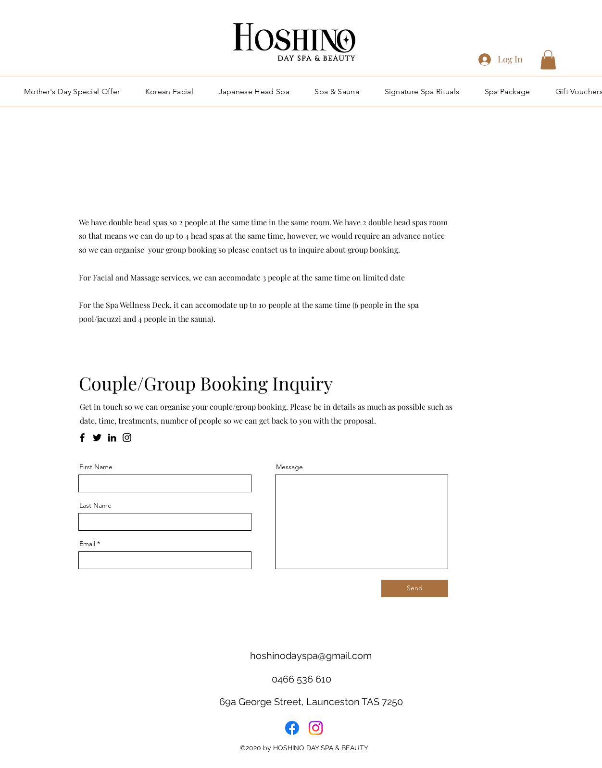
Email (87, 543)
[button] (548, 60)
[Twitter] (97, 437)
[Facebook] (82, 437)
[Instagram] (127, 437)
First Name (96, 466)
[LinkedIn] (112, 437)
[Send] (414, 588)
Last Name (95, 505)
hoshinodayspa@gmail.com (311, 655)
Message (289, 466)
